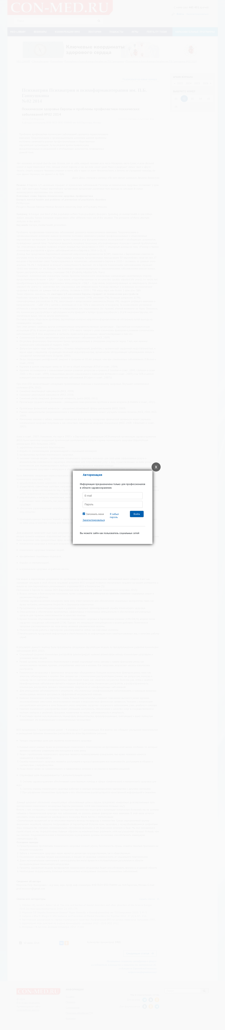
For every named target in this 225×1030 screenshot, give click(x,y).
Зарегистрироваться (94, 520)
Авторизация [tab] (92, 475)
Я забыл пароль (114, 515)
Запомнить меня (95, 514)
